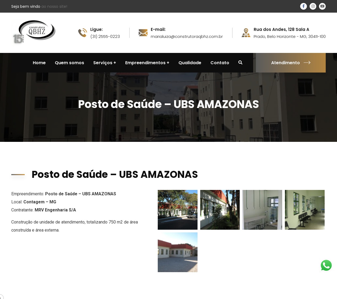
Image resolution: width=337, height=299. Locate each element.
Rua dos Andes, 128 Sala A (281, 29)
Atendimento (290, 63)
